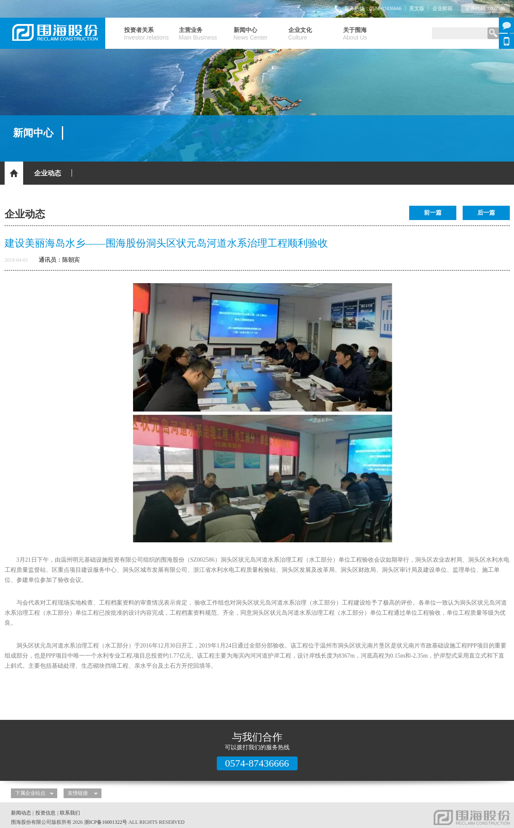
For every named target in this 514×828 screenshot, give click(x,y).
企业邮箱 (442, 8)
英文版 (416, 8)
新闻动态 (21, 813)
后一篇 (486, 213)
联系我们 (70, 813)
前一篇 (433, 213)
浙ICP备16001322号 (106, 822)
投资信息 (45, 813)
